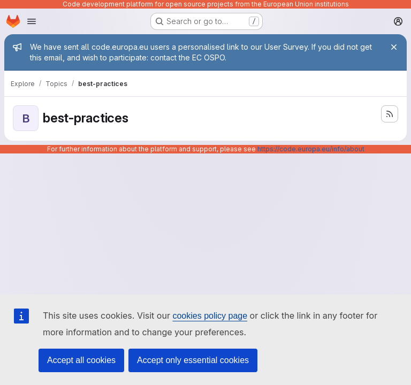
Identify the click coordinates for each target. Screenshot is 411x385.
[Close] (393, 47)
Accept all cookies (81, 360)
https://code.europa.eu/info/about (310, 149)
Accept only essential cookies (193, 360)
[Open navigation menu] (31, 21)
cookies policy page (209, 315)
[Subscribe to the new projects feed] (389, 113)
